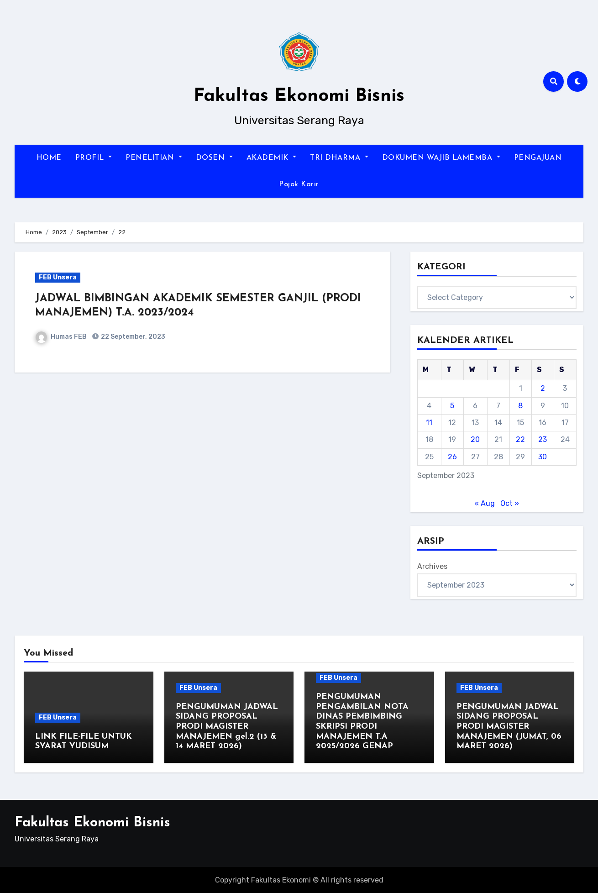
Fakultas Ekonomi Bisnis (299, 96)
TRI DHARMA (339, 158)
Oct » (509, 503)
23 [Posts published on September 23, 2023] (542, 439)
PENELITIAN (154, 158)
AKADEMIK (272, 158)
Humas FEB (61, 337)
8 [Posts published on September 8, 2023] (520, 405)
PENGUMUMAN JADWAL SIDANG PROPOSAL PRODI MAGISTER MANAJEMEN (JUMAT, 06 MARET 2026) (508, 727)
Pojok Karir (299, 184)
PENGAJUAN (538, 158)
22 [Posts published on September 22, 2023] (520, 439)
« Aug (484, 503)
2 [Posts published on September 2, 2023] (542, 388)
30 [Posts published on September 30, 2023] (542, 456)
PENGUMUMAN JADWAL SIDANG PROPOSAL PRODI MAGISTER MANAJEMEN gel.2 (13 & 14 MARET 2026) (227, 727)
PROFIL (93, 158)
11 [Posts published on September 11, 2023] (429, 422)
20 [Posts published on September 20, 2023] (475, 439)
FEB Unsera (58, 277)
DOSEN (214, 158)
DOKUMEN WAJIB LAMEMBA (441, 158)
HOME (49, 158)
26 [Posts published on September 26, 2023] (452, 456)
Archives (432, 566)
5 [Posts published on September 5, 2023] (452, 405)
